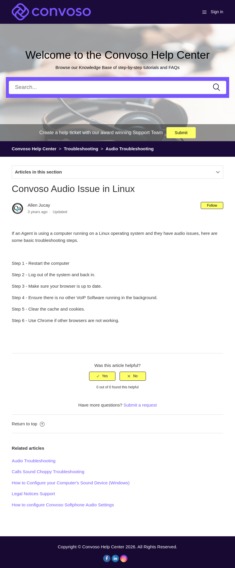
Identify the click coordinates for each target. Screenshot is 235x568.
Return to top (28, 423)
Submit (181, 132)
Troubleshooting (81, 148)
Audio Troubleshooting (129, 148)
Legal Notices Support (33, 493)
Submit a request (139, 404)
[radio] (102, 376)
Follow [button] (212, 205)
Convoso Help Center (34, 148)
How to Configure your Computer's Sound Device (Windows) (71, 482)
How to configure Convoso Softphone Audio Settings (63, 504)
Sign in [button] (217, 11)
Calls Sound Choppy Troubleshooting (48, 471)
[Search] (117, 87)
